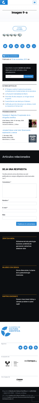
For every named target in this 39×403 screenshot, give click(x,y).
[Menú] (35, 2)
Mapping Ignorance (10, 296)
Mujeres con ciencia (10, 267)
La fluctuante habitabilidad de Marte (16, 94)
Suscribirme (28, 76)
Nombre (5, 200)
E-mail (4, 207)
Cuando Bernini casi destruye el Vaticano (17, 101)
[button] (5, 46)
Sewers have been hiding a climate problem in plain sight (26, 301)
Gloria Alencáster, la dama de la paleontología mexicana (25, 272)
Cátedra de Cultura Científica (18, 391)
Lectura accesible (20, 28)
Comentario (6, 182)
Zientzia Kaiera (8, 238)
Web (3, 215)
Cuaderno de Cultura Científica (17, 395)
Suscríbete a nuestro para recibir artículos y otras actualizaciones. (18, 70)
